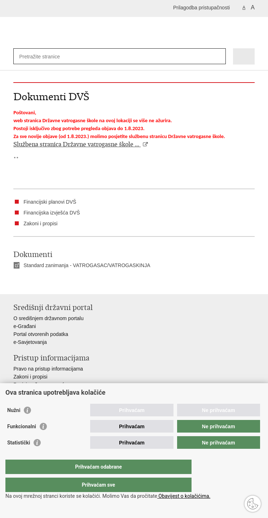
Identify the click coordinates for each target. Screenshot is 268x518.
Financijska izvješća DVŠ (51, 213)
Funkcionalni (21, 441)
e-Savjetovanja (30, 342)
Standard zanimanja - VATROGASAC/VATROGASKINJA (86, 265)
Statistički (18, 457)
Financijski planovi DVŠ (49, 202)
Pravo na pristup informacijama (48, 369)
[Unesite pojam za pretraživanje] (45, 56)
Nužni (13, 425)
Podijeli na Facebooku (32, 283)
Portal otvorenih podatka (40, 334)
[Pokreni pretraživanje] (219, 56)
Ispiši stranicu (17, 283)
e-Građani (24, 326)
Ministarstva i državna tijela (43, 392)
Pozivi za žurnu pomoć (38, 385)
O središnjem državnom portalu (48, 318)
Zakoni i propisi (40, 223)
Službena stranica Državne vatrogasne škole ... (77, 144)
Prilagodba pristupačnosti (201, 7)
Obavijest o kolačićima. (183, 496)
